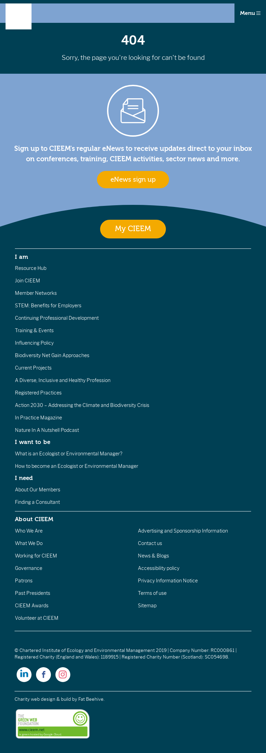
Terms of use (152, 593)
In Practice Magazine (38, 418)
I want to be (32, 441)
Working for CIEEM (36, 556)
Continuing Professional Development (57, 318)
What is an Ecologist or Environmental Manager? (68, 454)
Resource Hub (30, 268)
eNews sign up (133, 179)
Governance (28, 568)
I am (21, 256)
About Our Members (37, 490)
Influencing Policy (34, 343)
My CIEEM (133, 229)
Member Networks (36, 293)
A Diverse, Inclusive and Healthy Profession (62, 380)
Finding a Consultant (37, 502)
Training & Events (34, 330)
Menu (250, 13)
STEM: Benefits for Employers (48, 305)
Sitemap (147, 605)
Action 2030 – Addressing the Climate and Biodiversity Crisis (82, 405)
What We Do (29, 543)
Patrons (24, 581)
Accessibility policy (158, 568)
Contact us (150, 543)
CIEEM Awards (31, 605)
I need (24, 477)
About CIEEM (34, 519)
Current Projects (33, 368)
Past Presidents (32, 593)
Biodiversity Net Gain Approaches (52, 355)
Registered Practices (38, 393)
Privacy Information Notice (168, 581)
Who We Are (29, 531)
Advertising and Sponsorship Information (183, 531)
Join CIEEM (27, 281)
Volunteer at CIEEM (37, 618)
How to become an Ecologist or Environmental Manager (76, 466)
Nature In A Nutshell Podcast (47, 430)
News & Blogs (153, 556)
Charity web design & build (43, 699)
